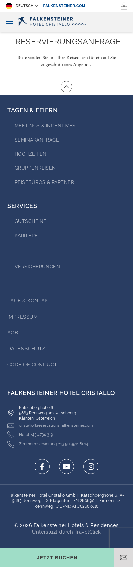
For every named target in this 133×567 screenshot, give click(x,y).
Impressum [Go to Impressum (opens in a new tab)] (22, 317)
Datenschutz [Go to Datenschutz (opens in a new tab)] (26, 349)
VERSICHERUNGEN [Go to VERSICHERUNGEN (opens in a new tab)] (37, 266)
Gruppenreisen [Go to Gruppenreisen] (35, 168)
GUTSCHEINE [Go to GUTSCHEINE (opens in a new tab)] (31, 221)
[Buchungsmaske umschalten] (57, 557)
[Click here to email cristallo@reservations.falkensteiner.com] (50, 425)
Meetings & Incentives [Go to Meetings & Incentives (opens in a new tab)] (45, 125)
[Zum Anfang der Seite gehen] (66, 86)
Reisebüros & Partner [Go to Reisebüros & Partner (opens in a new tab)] (44, 182)
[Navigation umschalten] (9, 21)
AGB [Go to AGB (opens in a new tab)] (12, 333)
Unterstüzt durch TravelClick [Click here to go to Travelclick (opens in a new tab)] (66, 532)
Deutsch (19, 6)
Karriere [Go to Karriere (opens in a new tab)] (26, 235)
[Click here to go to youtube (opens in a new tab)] (66, 466)
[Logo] (66, 21)
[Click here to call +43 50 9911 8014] (47, 444)
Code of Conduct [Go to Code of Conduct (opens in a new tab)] (32, 365)
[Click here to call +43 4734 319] (30, 434)
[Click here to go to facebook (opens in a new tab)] (42, 466)
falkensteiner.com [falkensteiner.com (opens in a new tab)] (64, 6)
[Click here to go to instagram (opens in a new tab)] (90, 466)
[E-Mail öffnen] (123, 557)
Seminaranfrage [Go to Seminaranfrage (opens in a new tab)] (37, 139)
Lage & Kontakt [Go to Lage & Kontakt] (29, 301)
